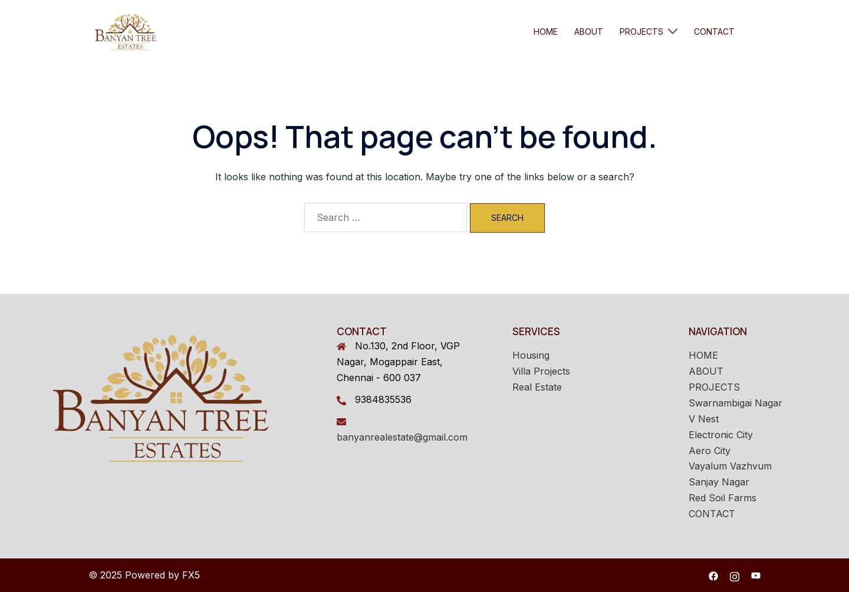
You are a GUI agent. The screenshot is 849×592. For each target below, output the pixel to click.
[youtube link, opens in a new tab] (756, 575)
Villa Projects (541, 371)
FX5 (191, 575)
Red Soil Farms (722, 498)
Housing (530, 355)
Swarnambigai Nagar (735, 403)
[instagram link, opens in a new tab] (734, 575)
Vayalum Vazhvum (730, 466)
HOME (546, 32)
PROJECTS (641, 32)
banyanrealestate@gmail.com (402, 437)
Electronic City (721, 435)
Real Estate (537, 387)
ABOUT (588, 32)
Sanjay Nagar (719, 482)
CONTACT (714, 32)
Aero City (709, 451)
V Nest (704, 419)
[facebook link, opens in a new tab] (713, 575)
